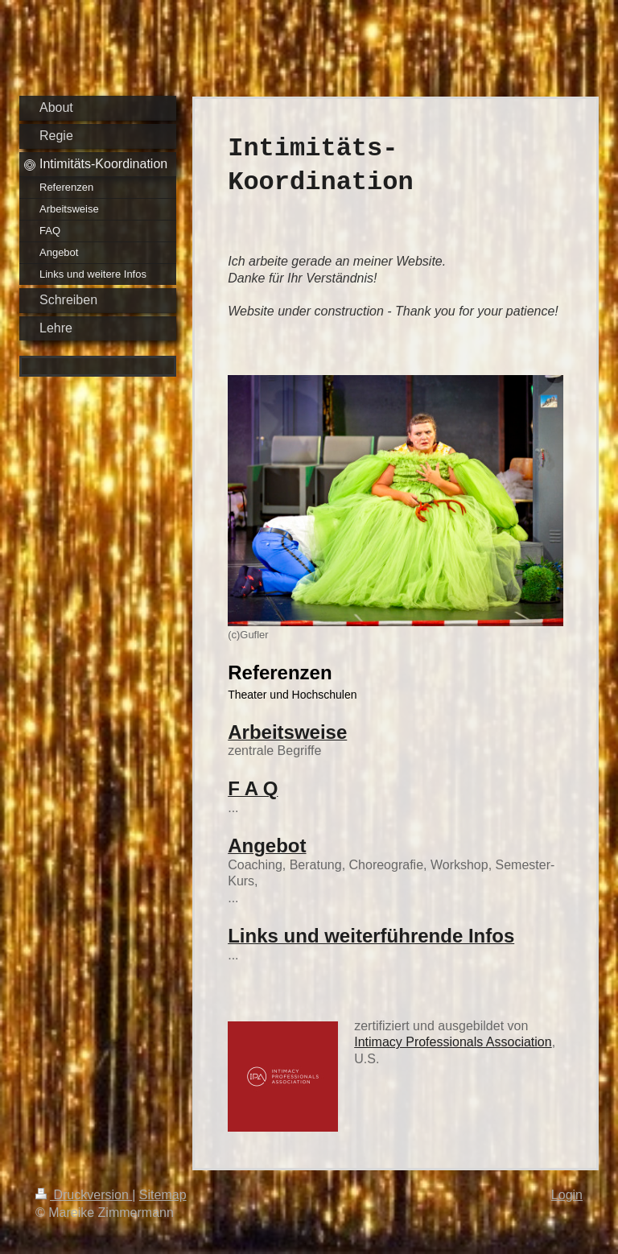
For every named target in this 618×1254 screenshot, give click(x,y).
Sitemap (163, 1195)
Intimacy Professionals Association (452, 1042)
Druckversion (83, 1195)
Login (567, 1195)
